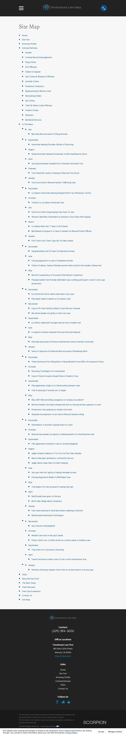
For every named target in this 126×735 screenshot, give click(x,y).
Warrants (29, 115)
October (32, 198)
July (30, 129)
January (31, 178)
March (31, 222)
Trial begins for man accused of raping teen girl (52, 487)
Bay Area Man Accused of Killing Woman (50, 134)
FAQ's (24, 574)
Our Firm (26, 39)
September (33, 140)
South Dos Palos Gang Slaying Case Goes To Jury (53, 212)
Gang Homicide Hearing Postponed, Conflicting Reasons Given (59, 154)
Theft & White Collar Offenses (38, 105)
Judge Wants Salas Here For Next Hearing (50, 463)
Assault (28, 52)
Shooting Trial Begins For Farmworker (48, 371)
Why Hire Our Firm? (30, 579)
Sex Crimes (30, 101)
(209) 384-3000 (63, 631)
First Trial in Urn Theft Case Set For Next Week (52, 241)
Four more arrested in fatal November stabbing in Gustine (57, 510)
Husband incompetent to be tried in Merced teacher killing (58, 414)
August (31, 149)
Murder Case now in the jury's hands (47, 535)
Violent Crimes (31, 110)
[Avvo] (63, 702)
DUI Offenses (31, 67)
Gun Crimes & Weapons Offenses (39, 76)
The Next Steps (29, 583)
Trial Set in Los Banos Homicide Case (48, 202)
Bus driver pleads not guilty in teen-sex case (51, 313)
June (30, 256)
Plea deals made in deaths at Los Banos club (51, 299)
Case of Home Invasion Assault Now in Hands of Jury (55, 376)
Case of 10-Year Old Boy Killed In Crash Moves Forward (56, 308)
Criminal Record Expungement (38, 57)
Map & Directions (63, 656)
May (30, 270)
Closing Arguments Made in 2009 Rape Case (51, 477)
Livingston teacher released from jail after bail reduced (56, 332)
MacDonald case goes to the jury (46, 496)
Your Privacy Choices (50, 726)
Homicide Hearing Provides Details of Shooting (52, 144)
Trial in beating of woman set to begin (49, 390)
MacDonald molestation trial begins (47, 515)
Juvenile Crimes (32, 81)
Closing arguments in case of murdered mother (52, 260)
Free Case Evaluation (31, 591)
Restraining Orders (33, 96)
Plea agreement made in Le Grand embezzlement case (56, 385)
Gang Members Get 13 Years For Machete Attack (53, 251)
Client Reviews (28, 587)
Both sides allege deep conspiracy (47, 501)
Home (24, 35)
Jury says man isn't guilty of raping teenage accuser (54, 472)
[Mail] (57, 702)
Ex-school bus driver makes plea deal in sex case (53, 294)
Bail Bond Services (33, 120)
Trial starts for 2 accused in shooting (48, 550)
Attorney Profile (29, 44)
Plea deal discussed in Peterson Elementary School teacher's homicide (62, 342)
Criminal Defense (29, 48)
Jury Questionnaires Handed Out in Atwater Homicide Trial (57, 163)
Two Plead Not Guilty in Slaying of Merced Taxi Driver (55, 173)
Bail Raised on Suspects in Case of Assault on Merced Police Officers (62, 231)
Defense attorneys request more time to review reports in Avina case (62, 570)
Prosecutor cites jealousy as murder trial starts (52, 409)
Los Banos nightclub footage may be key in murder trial (56, 322)
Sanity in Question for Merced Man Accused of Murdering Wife (59, 351)
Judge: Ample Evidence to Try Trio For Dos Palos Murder (56, 453)
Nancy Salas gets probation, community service (52, 458)
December (33, 188)
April (30, 159)
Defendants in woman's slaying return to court (52, 425)
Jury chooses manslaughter (43, 526)
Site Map (26, 599)
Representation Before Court (38, 91)
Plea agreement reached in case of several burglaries (55, 444)
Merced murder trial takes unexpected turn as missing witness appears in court (66, 404)
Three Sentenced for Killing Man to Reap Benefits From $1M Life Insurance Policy (68, 362)
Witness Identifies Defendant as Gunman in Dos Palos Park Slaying (61, 217)
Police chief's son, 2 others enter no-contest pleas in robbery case (61, 540)
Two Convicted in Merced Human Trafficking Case (54, 182)
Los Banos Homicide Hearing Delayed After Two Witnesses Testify (61, 193)
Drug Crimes (30, 62)
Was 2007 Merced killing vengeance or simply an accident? (58, 400)
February (32, 168)
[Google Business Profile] (68, 702)
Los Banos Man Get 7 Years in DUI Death (50, 226)
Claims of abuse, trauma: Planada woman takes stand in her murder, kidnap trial (66, 265)
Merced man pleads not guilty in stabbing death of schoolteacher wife (63, 434)
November (33, 304)
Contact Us (27, 595)
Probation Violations (34, 86)
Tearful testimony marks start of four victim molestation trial (59, 559)
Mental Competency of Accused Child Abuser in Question (57, 275)
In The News (27, 124)
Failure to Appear (33, 72)
